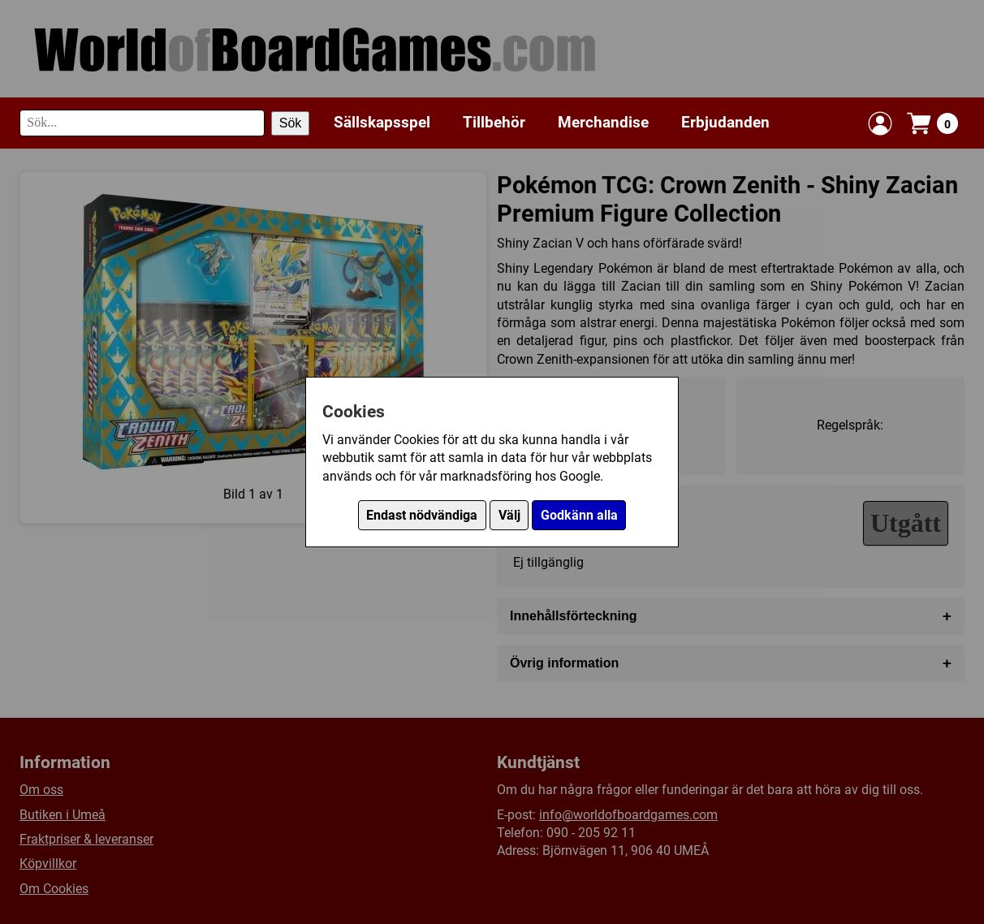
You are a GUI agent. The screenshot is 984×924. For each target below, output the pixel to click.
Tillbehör (494, 122)
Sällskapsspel (382, 122)
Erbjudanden (725, 122)
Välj (509, 515)
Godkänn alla (579, 515)
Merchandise (603, 122)
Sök (290, 123)
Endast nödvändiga (421, 515)
